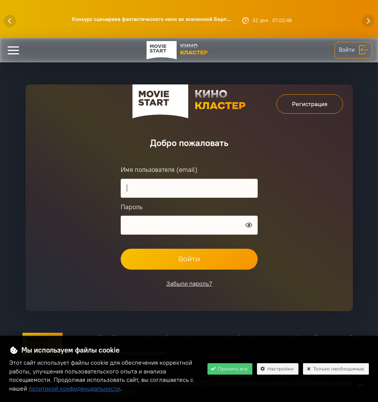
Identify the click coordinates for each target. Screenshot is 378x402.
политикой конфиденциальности (74, 388)
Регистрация (309, 104)
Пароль (131, 207)
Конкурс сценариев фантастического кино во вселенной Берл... (151, 19)
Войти (353, 50)
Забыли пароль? (189, 283)
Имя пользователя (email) (159, 169)
